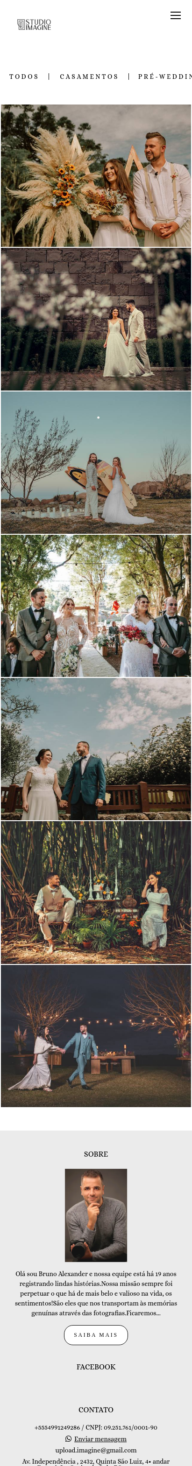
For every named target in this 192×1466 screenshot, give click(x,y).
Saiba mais (96, 1286)
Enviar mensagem (100, 1389)
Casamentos (89, 76)
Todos (24, 76)
